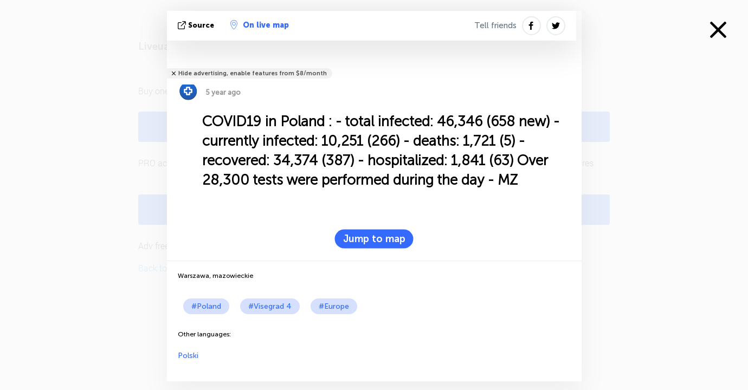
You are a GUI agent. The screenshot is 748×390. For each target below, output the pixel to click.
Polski (188, 355)
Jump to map (374, 239)
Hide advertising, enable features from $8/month (252, 73)
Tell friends (495, 25)
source (197, 25)
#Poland (206, 306)
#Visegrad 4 (270, 306)
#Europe (334, 306)
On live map (259, 25)
